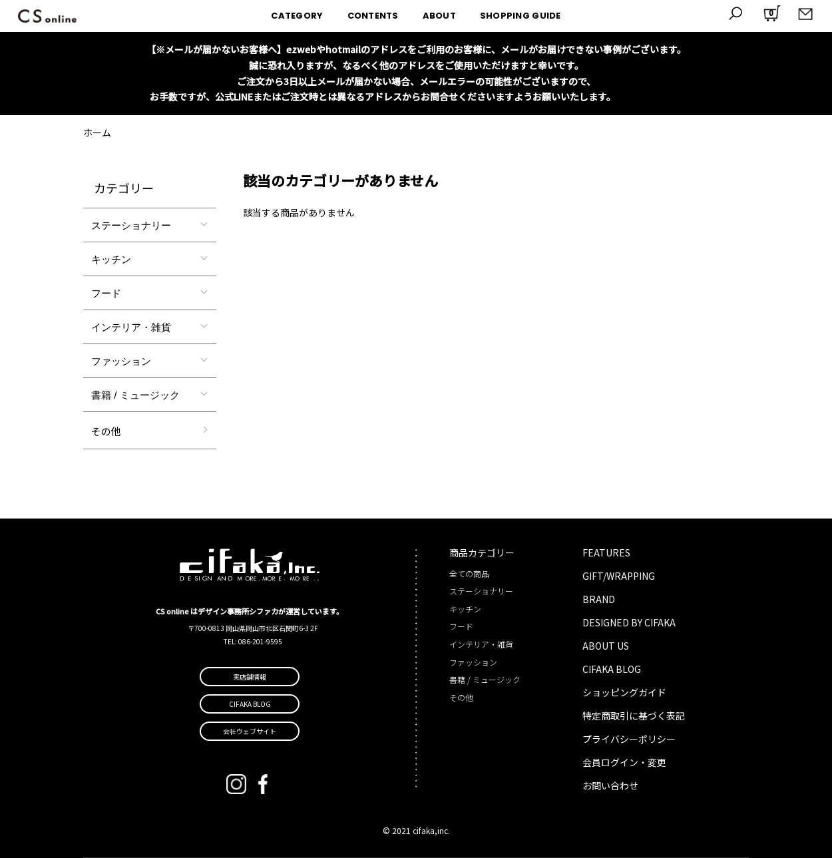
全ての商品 (469, 573)
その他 (106, 431)
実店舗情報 (249, 677)
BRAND (598, 599)
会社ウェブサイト (249, 731)
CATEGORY (297, 15)
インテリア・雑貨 (131, 327)
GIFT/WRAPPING (618, 575)
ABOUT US (605, 645)
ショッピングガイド (624, 692)
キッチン (111, 259)
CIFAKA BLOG (611, 669)
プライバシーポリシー (629, 739)
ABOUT (439, 15)
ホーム (97, 132)
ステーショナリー (131, 225)
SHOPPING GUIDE (520, 15)
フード (106, 293)
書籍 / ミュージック (135, 395)
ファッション (121, 361)
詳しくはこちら (650, 96)
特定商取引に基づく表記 (633, 715)
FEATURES (606, 552)
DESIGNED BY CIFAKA (629, 622)
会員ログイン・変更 (624, 762)
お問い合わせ (610, 785)
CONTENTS (373, 15)
